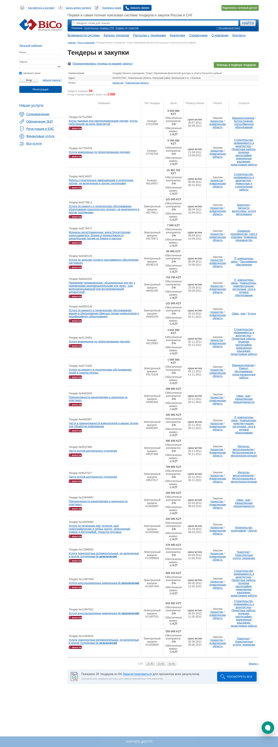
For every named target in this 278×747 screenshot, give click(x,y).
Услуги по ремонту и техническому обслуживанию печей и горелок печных (100, 371)
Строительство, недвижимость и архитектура (244, 143)
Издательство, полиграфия (242, 529)
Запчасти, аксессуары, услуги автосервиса (244, 211)
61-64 (172, 663)
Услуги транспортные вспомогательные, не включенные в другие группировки (104, 555)
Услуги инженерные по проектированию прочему (99, 152)
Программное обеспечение (246, 263)
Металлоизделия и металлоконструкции (244, 454)
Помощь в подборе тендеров (236, 64)
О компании (219, 35)
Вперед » (254, 663)
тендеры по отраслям (126, 28)
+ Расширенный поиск (228, 28)
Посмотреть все (239, 676)
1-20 (140, 663)
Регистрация (40, 89)
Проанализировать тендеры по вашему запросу (102, 63)
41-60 (161, 663)
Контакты (239, 35)
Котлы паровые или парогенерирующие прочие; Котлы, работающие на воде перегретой (103, 122)
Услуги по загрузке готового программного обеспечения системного (103, 261)
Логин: (22, 52)
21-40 (150, 663)
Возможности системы (84, 35)
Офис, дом (239, 313)
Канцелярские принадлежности (243, 400)
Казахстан (118, 83)
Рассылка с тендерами (149, 35)
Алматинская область (137, 83)
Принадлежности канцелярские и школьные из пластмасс (98, 399)
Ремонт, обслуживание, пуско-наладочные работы (243, 373)
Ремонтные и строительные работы (244, 186)
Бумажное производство (246, 239)
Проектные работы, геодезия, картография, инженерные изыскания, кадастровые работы (244, 157)
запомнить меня (29, 73)
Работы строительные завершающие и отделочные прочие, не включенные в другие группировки (101, 182)
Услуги (252, 313)
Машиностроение (243, 117)
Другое (252, 530)
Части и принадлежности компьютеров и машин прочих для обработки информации (103, 425)
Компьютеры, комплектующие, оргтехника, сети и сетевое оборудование (244, 289)
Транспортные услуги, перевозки (244, 557)
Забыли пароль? (52, 80)
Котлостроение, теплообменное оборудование (244, 124)
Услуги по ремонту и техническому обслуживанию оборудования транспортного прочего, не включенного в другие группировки (104, 209)
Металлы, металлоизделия (243, 448)
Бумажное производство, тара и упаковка (244, 234)
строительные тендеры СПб (99, 28)
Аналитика (177, 35)
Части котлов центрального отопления (93, 450)
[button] (268, 727)
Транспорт (243, 204)
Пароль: (23, 62)
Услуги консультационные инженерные (104, 583)
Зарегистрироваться (137, 674)
